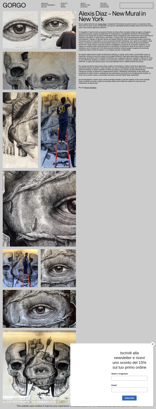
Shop (63, 5)
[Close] (152, 344)
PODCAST (64, 3)
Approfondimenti (48, 5)
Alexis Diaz (102, 24)
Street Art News (90, 87)
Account (84, 7)
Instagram (104, 7)
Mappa (63, 7)
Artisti (44, 7)
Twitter (103, 3)
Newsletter (85, 5)
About (83, 3)
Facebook (104, 5)
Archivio (44, 3)
